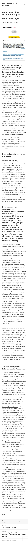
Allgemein (4, 522)
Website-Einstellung (16, 521)
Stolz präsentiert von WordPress (9, 540)
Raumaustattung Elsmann (9, 4)
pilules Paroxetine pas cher (17, 103)
